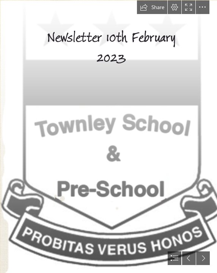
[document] (108, 136)
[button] (152, 7)
